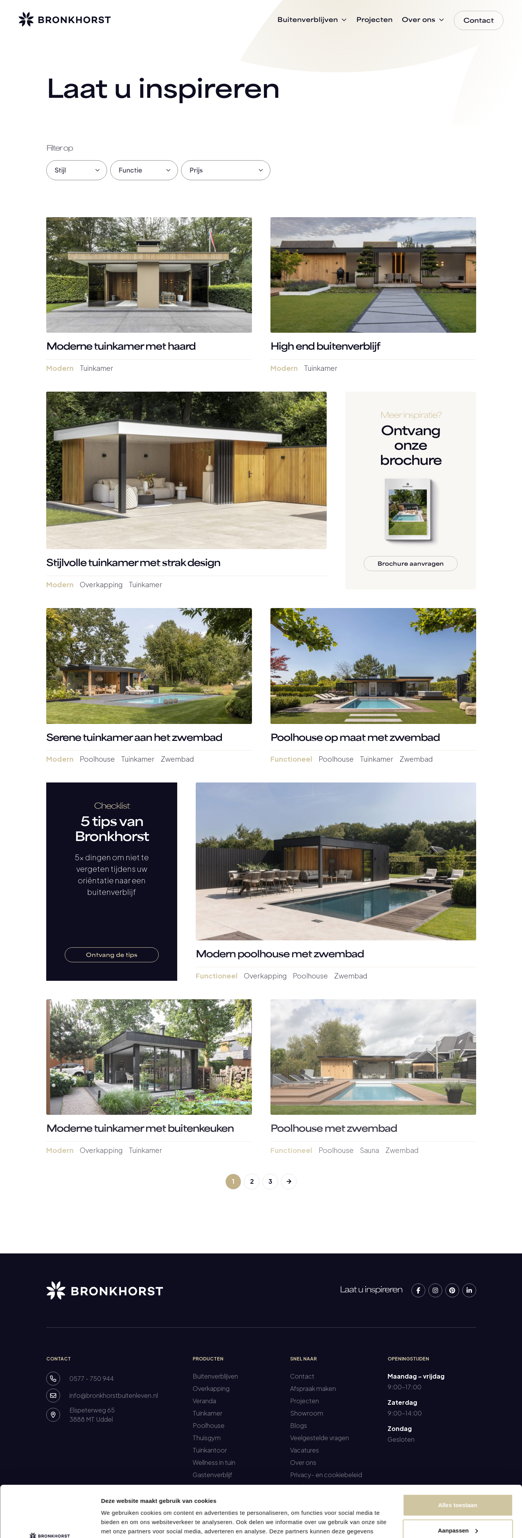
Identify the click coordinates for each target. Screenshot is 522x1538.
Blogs (298, 1425)
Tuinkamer (207, 1413)
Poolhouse (209, 1425)
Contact (302, 1376)
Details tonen (119, 1523)
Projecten (304, 1401)
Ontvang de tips (112, 955)
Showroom (306, 1413)
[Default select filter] (76, 170)
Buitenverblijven (215, 1376)
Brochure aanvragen (411, 564)
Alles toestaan (457, 1457)
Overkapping (211, 1388)
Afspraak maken (313, 1388)
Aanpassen (458, 1482)
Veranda (204, 1401)
